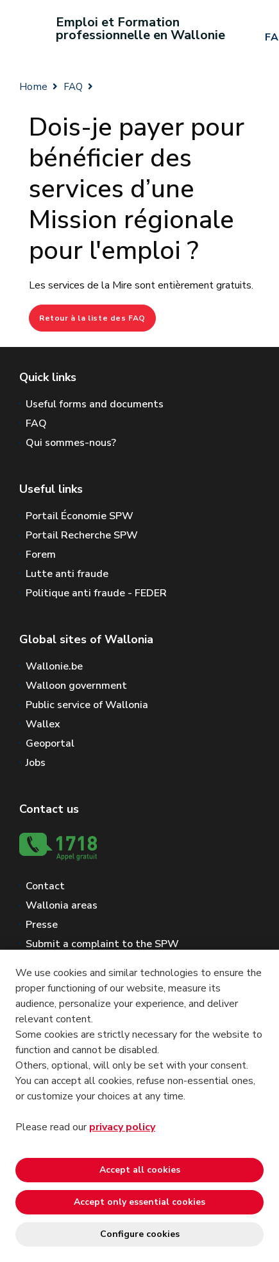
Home (33, 86)
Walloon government (76, 685)
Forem (41, 554)
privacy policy (122, 1127)
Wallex (43, 724)
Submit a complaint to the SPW (102, 944)
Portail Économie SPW (79, 516)
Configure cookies (140, 1234)
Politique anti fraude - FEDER (96, 593)
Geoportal (50, 743)
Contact (45, 886)
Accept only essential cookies (139, 1202)
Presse (42, 924)
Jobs (36, 762)
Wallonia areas (61, 905)
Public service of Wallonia (87, 704)
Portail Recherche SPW (82, 535)
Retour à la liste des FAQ (92, 318)
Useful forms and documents (95, 404)
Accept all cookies (139, 1170)
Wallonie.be (54, 666)
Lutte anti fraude (67, 573)
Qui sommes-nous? (71, 442)
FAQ (73, 86)
